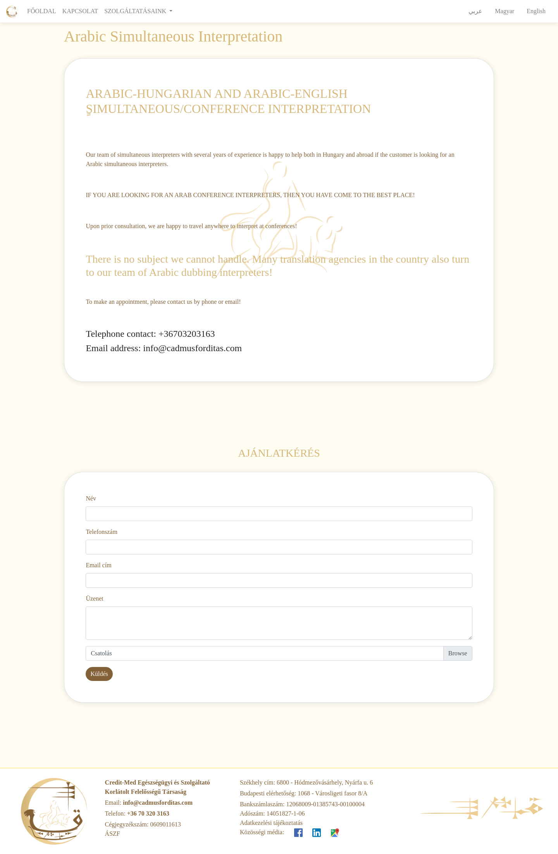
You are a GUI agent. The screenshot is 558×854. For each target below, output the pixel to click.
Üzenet (94, 598)
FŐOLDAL (43, 10)
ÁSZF (112, 833)
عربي (475, 11)
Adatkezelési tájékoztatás (271, 822)
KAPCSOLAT (80, 11)
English (536, 11)
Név (91, 498)
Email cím (98, 565)
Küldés (99, 673)
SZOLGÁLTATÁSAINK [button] (136, 11)
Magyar (504, 11)
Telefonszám (101, 531)
